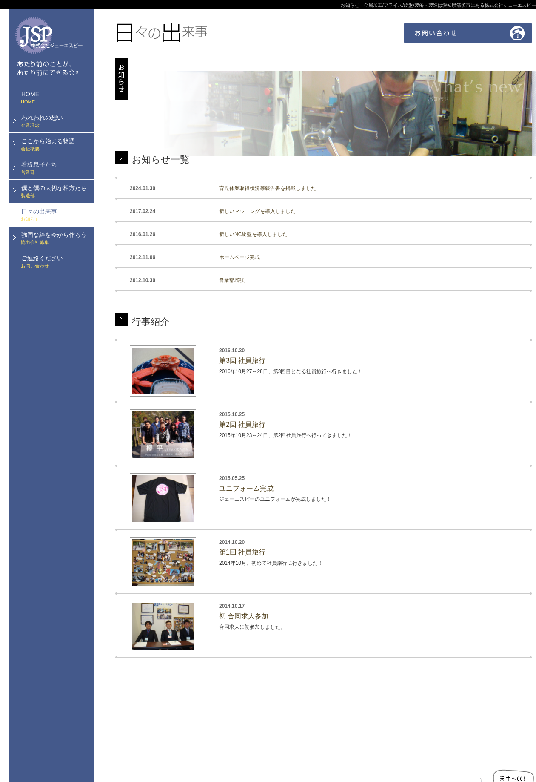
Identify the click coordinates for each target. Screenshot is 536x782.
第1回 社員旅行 (242, 552)
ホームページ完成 (239, 257)
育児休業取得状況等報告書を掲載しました (267, 188)
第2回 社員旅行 (242, 424)
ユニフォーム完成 (246, 488)
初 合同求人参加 (243, 616)
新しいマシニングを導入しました (257, 211)
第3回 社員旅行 (242, 360)
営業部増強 (232, 280)
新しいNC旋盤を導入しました (253, 234)
